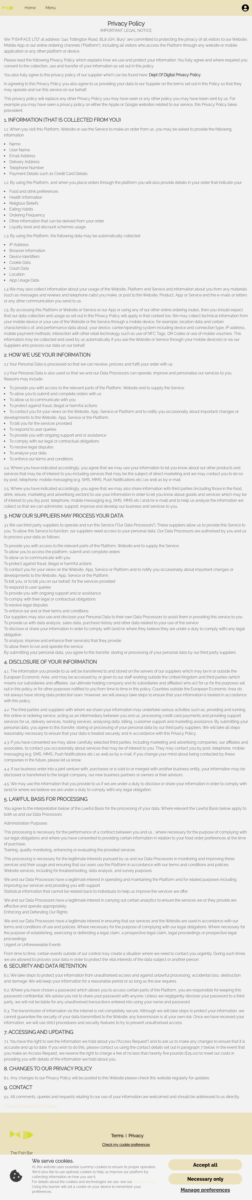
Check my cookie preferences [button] (30, 1105)
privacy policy (144, 1182)
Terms (117, 1135)
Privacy (135, 1135)
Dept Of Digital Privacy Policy (174, 75)
